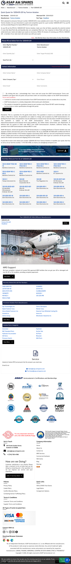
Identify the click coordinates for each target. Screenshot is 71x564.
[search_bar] (63, 3)
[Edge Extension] (11, 540)
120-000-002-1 (42, 202)
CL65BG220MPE (41, 291)
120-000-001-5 (7, 202)
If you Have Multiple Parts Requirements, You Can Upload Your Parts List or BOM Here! (31, 151)
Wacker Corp (40, 309)
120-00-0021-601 (25, 187)
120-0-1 (56, 172)
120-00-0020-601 (8, 187)
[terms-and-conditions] (3, 93)
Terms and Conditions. (9, 97)
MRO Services (41, 453)
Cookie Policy (7, 488)
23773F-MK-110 (6, 289)
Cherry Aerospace (41, 306)
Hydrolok (39, 329)
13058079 (5, 293)
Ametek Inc (5, 313)
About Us (39, 448)
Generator (5, 329)
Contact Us (40, 451)
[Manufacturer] (53, 47)
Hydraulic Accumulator (9, 334)
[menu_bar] (67, 3)
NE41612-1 (5, 296)
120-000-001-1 (41, 187)
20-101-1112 (39, 289)
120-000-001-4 (59, 196)
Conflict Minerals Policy (10, 491)
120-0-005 (40, 172)
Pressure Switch (7, 338)
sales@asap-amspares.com (15, 451)
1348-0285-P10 (6, 286)
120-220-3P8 (40, 296)
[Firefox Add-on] (8, 540)
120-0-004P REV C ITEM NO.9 (60, 165)
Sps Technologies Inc (8, 306)
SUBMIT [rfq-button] (7, 109)
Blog (38, 461)
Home (3, 8)
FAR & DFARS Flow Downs (44, 486)
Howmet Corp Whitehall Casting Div (46, 311)
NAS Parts (39, 338)
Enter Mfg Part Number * (10, 45)
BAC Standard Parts (8, 331)
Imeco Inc (39, 313)
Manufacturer (11, 8)
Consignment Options (43, 491)
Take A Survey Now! (14, 476)
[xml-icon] (38, 467)
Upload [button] (62, 150)
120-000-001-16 (59, 187)
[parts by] (18, 60)
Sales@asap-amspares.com (35, 369)
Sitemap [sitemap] (40, 464)
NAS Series (40, 459)
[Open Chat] (67, 560)
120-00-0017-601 (59, 179)
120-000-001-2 (24, 196)
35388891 (39, 286)
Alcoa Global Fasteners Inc (10, 311)
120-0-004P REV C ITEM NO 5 (25, 165)
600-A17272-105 (7, 291)
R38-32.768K (6, 298)
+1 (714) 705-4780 (13, 454)
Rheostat (39, 336)
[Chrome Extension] (4, 540)
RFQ (65, 223)
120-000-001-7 (24, 202)
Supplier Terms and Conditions (13, 504)
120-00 (21, 179)
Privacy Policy (8, 486)
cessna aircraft (6, 222)
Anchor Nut (39, 331)
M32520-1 (39, 293)
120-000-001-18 (7, 196)
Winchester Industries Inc (43, 316)
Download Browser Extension (13, 536)
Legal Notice (40, 488)
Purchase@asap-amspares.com (35, 371)
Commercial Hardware (43, 456)
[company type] (18, 79)
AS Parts (38, 334)
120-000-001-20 (42, 196)
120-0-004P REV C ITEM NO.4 (43, 165)
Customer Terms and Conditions (13, 501)
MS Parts (5, 336)
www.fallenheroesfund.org (53, 437)
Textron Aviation (23, 8)
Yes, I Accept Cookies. (64, 560)
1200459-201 (5, 220)
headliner (46, 18)
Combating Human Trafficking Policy (14, 494)
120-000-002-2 (59, 202)
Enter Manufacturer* (43, 45)
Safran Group (6, 316)
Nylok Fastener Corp (8, 309)
